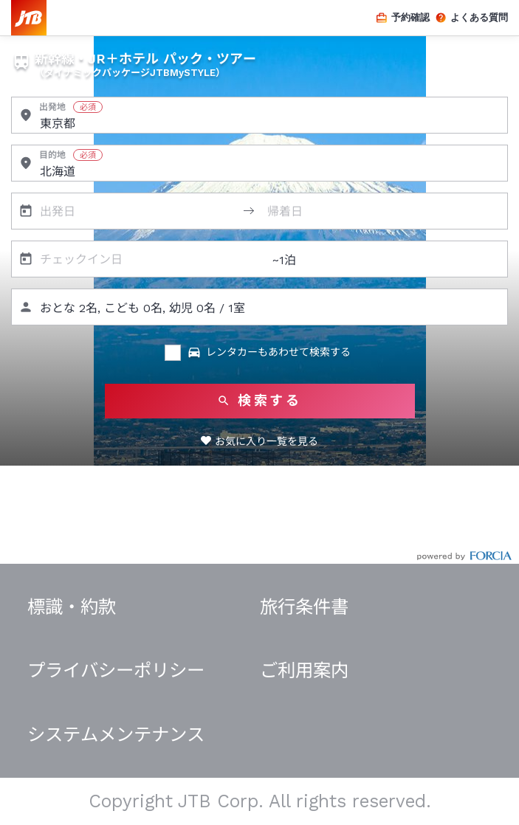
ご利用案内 (304, 670)
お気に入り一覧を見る (266, 441)
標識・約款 (71, 607)
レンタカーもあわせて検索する (269, 353)
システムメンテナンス (115, 734)
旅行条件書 (304, 607)
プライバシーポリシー (115, 670)
